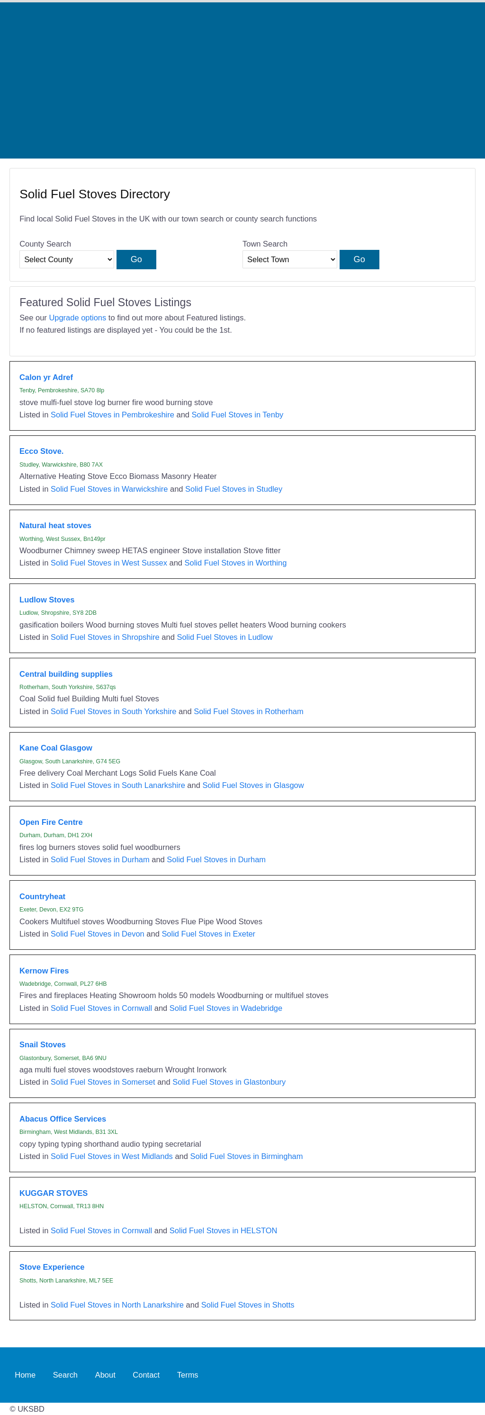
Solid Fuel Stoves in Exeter (208, 933)
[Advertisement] (242, 80)
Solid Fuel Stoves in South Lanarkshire (118, 785)
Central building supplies (66, 674)
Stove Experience (51, 1267)
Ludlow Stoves (46, 599)
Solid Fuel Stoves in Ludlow (224, 637)
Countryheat (42, 896)
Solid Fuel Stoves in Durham (100, 859)
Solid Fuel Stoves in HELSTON (224, 1230)
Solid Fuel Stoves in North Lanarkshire (117, 1304)
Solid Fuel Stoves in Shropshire (105, 637)
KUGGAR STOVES (53, 1193)
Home (25, 1375)
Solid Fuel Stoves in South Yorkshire (114, 711)
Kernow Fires (44, 970)
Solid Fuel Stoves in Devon (97, 933)
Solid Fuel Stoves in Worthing (236, 562)
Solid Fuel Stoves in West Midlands (112, 1156)
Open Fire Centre (51, 822)
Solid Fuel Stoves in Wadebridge (226, 1008)
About (105, 1375)
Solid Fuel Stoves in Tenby (238, 414)
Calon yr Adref (46, 377)
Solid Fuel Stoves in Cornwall (101, 1008)
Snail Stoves (42, 1044)
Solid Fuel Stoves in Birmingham (246, 1156)
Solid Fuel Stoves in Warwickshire (109, 489)
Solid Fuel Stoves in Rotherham (249, 711)
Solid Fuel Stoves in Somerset (103, 1082)
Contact (146, 1375)
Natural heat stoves (55, 525)
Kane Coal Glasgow (55, 747)
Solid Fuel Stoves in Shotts (248, 1304)
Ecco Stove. (41, 451)
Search (65, 1375)
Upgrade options (77, 317)
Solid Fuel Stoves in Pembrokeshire (112, 414)
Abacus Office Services (62, 1118)
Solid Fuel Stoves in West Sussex (109, 562)
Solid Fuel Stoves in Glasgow (253, 785)
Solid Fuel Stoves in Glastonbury (229, 1082)
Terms (187, 1375)
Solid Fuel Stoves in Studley (233, 489)
